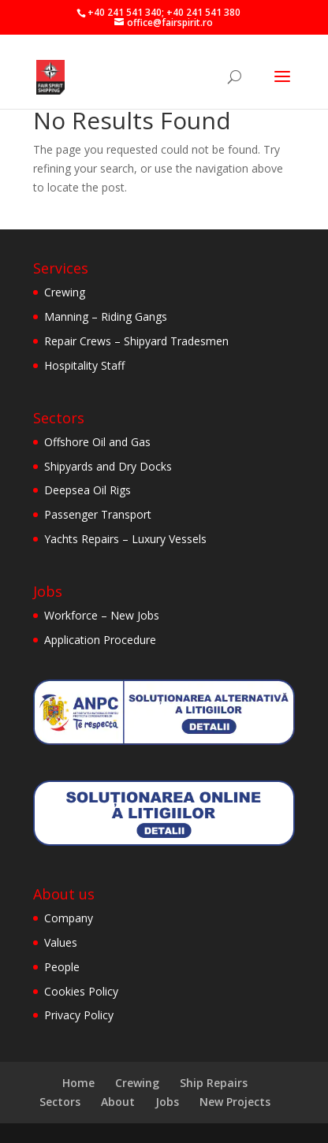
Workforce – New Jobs (101, 615)
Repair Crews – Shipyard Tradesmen (136, 340)
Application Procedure (100, 639)
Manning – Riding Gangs (105, 316)
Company (68, 917)
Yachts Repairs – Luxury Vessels (125, 538)
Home (78, 1082)
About (118, 1101)
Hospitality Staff (84, 365)
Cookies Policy (81, 991)
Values (60, 942)
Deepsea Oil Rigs (87, 489)
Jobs (167, 1101)
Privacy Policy (79, 1014)
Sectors (59, 1101)
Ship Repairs (214, 1082)
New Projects (234, 1101)
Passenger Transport (97, 514)
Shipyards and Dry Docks (108, 466)
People (62, 966)
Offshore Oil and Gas (97, 441)
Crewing (64, 292)
